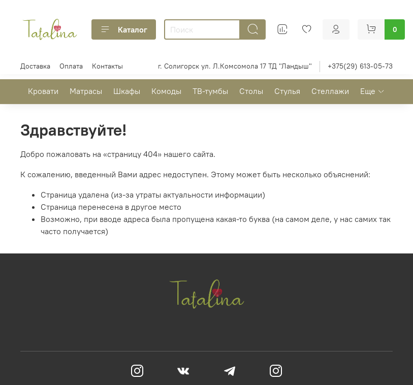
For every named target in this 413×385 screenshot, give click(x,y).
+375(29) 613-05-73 (360, 66)
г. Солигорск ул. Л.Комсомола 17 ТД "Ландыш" (235, 66)
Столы (251, 91)
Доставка (35, 66)
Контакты (107, 66)
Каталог (123, 29)
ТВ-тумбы (210, 91)
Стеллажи (330, 91)
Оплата (71, 66)
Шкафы (126, 91)
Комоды (166, 91)
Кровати (43, 91)
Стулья (287, 91)
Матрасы (86, 91)
